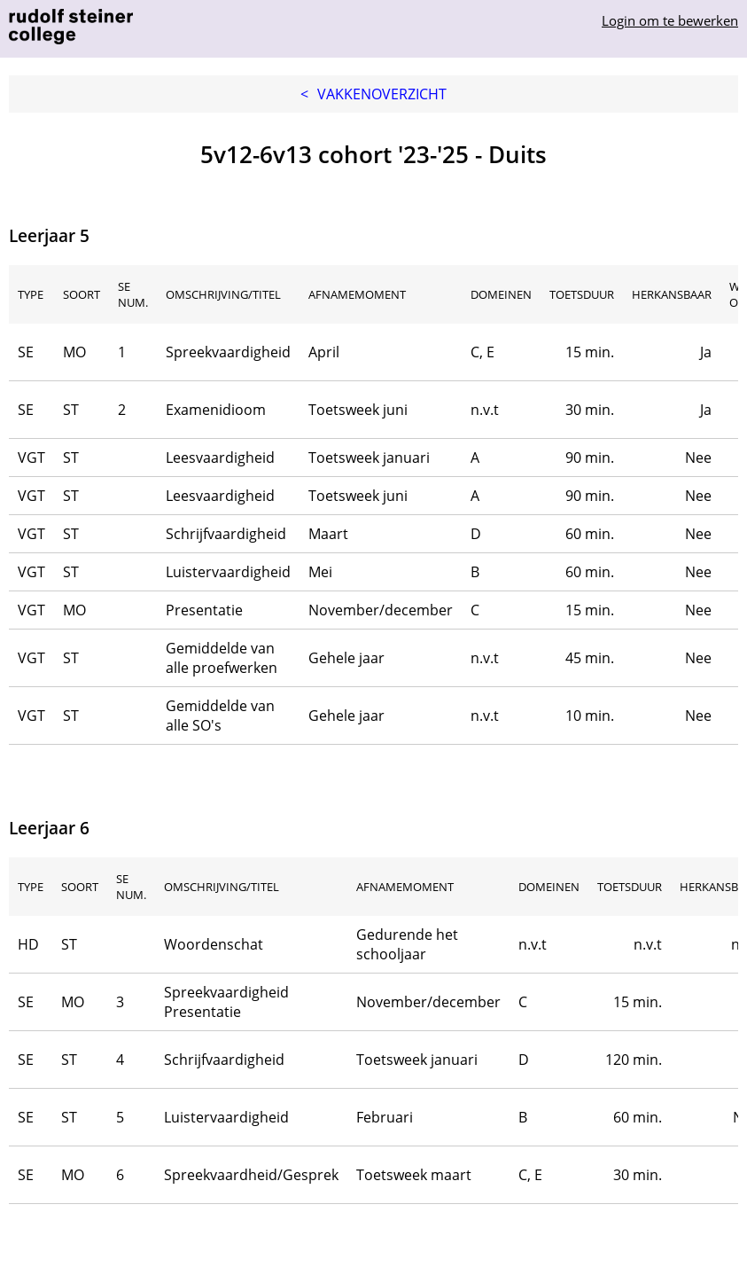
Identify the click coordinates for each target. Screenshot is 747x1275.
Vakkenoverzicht (373, 94)
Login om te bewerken (670, 20)
